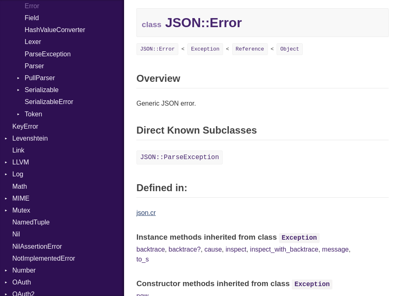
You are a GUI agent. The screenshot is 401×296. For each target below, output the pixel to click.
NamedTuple (31, 222)
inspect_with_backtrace (284, 249)
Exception (205, 49)
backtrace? (184, 249)
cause (213, 249)
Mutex (21, 210)
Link (18, 150)
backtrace (150, 249)
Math (19, 186)
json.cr (146, 212)
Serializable (42, 89)
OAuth (21, 282)
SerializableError (49, 101)
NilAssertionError (37, 246)
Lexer (33, 41)
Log (17, 174)
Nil (16, 234)
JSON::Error (157, 49)
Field (32, 17)
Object (289, 49)
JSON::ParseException (179, 157)
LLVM (20, 162)
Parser (34, 65)
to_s (142, 259)
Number (24, 270)
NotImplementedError (43, 258)
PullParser (40, 77)
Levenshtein (30, 138)
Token (33, 114)
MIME (21, 198)
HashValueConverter (55, 29)
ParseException (48, 54)
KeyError (25, 126)
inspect (236, 249)
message (335, 249)
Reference (250, 49)
